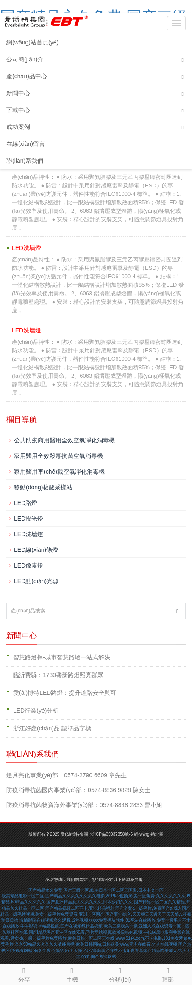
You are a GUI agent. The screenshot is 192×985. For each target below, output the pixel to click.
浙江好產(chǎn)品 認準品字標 (52, 728)
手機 (72, 973)
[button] (182, 59)
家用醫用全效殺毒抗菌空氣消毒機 (58, 456)
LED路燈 (25, 502)
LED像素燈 (28, 565)
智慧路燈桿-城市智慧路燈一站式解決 (61, 657)
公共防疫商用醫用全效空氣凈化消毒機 (64, 440)
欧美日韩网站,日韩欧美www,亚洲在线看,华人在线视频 (126, 944)
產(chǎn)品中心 (26, 76)
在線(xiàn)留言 (25, 143)
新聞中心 (18, 93)
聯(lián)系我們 (24, 160)
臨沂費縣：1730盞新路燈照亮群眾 (58, 675)
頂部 (168, 973)
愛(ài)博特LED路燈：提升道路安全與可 (64, 692)
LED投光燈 (28, 518)
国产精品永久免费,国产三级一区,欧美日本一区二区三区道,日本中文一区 (95, 890)
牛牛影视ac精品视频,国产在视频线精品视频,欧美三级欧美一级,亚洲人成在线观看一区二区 (104, 926)
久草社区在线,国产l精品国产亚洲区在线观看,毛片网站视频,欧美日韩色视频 (72, 932)
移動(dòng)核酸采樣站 (43, 487)
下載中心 (18, 110)
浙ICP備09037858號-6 (111, 834)
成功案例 (18, 126)
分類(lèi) (120, 973)
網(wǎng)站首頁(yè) (32, 42)
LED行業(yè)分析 (35, 710)
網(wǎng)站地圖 (149, 834)
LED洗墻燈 (28, 534)
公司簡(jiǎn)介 (24, 59)
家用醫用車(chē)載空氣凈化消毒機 (59, 471)
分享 (24, 973)
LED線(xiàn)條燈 (36, 549)
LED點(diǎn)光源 (36, 581)
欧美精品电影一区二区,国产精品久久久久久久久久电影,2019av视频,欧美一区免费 (78, 896)
